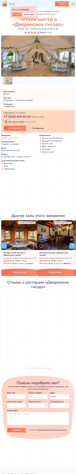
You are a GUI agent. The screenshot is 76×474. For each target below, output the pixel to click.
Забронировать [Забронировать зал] (15, 128)
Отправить (16, 430)
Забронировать (19, 272)
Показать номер (37, 117)
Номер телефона (35, 393)
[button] (4, 55)
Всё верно (16, 14)
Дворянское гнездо (9, 138)
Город (52, 393)
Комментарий (12, 410)
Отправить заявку (62, 4)
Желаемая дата (34, 402)
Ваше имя (11, 393)
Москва (12, 4)
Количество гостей (14, 402)
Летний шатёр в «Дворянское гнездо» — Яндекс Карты (38, 368)
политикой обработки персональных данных (52, 430)
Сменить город (29, 14)
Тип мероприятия (57, 402)
